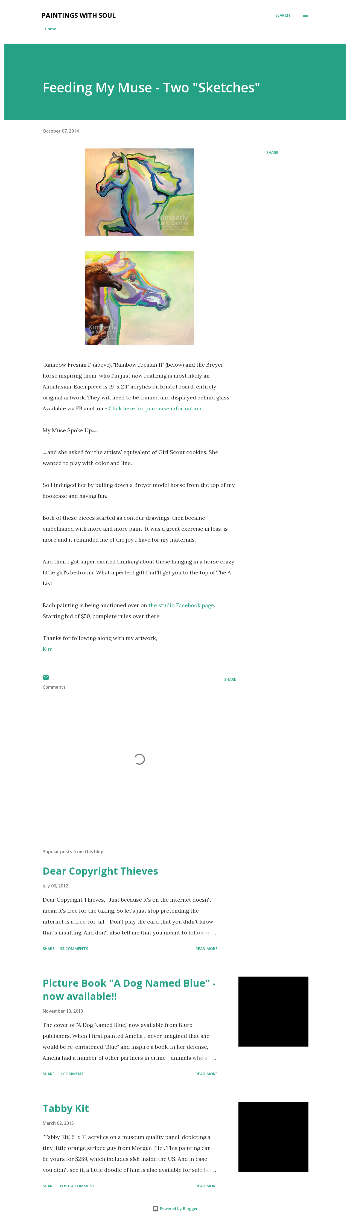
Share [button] (272, 152)
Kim (48, 648)
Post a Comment (77, 1185)
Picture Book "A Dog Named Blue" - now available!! (129, 989)
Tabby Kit (66, 1108)
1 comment (72, 1073)
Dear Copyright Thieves (100, 871)
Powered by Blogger (175, 1208)
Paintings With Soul (79, 15)
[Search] (282, 15)
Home (50, 28)
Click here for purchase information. (156, 408)
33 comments (74, 948)
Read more (207, 948)
